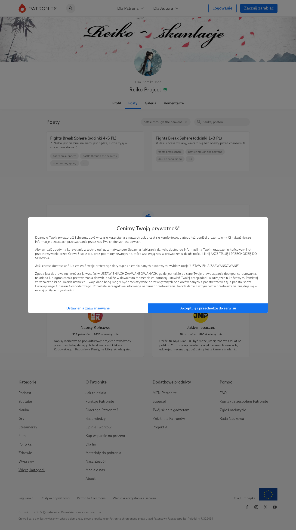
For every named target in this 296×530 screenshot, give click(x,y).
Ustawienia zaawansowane (88, 308)
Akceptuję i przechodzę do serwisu (208, 308)
